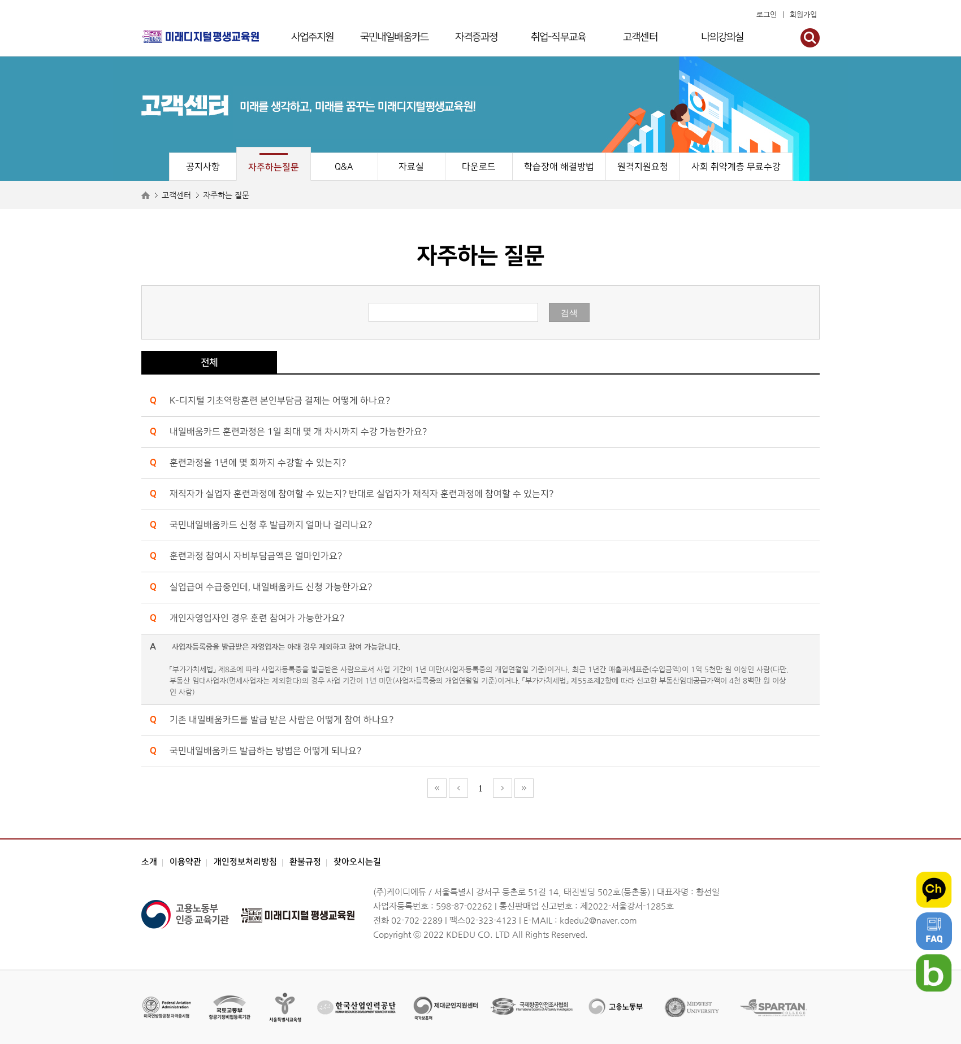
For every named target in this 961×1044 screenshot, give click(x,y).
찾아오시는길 (357, 862)
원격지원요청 (642, 167)
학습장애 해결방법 (559, 167)
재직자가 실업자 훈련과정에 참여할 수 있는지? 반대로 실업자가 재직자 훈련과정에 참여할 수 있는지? (361, 494)
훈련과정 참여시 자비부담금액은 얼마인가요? (256, 556)
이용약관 (185, 862)
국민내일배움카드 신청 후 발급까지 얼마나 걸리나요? (271, 525)
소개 (149, 862)
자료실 (411, 167)
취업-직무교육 (558, 37)
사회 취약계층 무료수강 (736, 167)
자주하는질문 (273, 167)
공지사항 (203, 167)
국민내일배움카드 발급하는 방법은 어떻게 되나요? (265, 751)
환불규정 (305, 862)
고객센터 (640, 37)
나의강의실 (722, 37)
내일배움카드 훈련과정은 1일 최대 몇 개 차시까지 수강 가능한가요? (298, 432)
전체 (209, 363)
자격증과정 (476, 37)
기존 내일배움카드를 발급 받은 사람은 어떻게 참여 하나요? (281, 720)
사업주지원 (312, 37)
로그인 (766, 14)
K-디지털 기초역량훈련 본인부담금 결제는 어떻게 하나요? (280, 401)
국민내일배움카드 (394, 37)
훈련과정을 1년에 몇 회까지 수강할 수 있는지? (258, 463)
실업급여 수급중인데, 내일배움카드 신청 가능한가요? (271, 587)
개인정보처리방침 (245, 862)
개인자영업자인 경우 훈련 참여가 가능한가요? (257, 618)
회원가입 (803, 14)
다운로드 (479, 167)
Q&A (344, 167)
